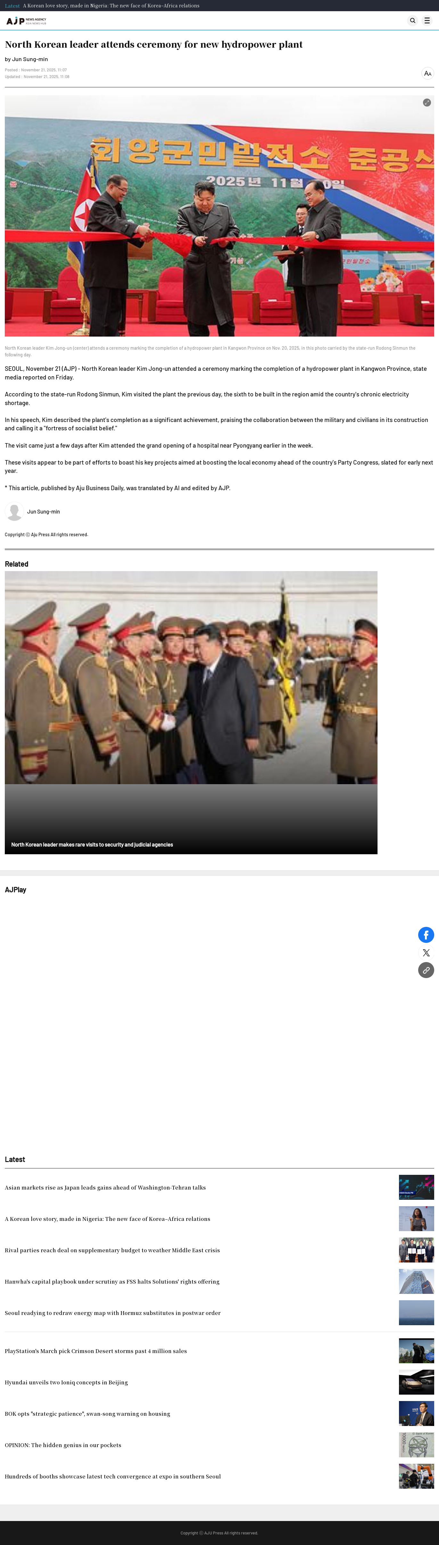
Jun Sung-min (43, 511)
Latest (12, 5)
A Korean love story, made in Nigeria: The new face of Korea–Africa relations (111, 5)
